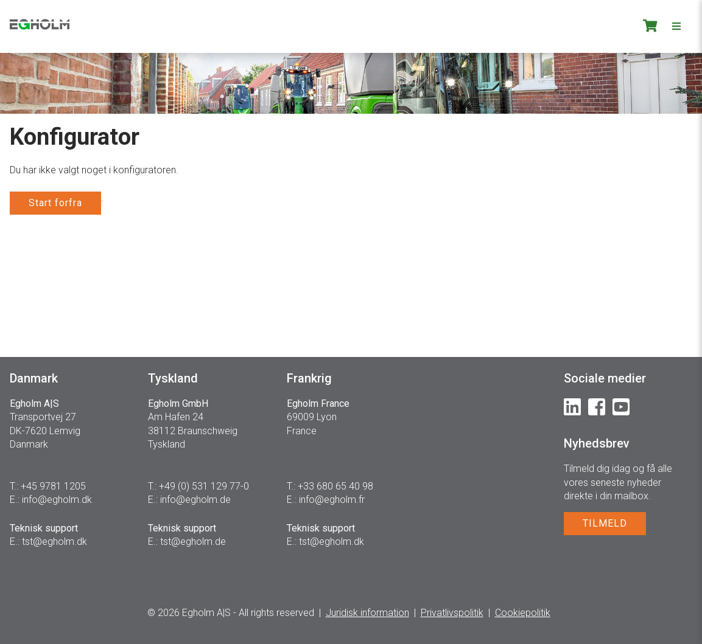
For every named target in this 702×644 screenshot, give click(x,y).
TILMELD (605, 523)
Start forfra (55, 203)
